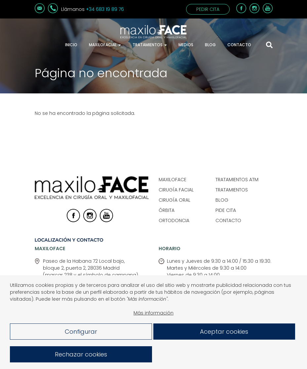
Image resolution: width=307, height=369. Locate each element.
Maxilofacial (105, 45)
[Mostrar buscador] (269, 44)
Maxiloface (172, 179)
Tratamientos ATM (236, 179)
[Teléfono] (53, 11)
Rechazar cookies (81, 356)
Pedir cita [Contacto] (207, 9)
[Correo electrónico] (40, 11)
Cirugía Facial (176, 189)
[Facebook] (241, 11)
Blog (210, 45)
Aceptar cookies (224, 333)
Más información (153, 315)
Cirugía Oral (174, 200)
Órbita (166, 210)
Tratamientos (150, 45)
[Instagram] (254, 11)
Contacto (239, 45)
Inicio (71, 45)
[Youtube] (268, 11)
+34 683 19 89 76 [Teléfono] (105, 9)
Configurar (81, 333)
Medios (185, 45)
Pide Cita (225, 210)
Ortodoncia (174, 220)
